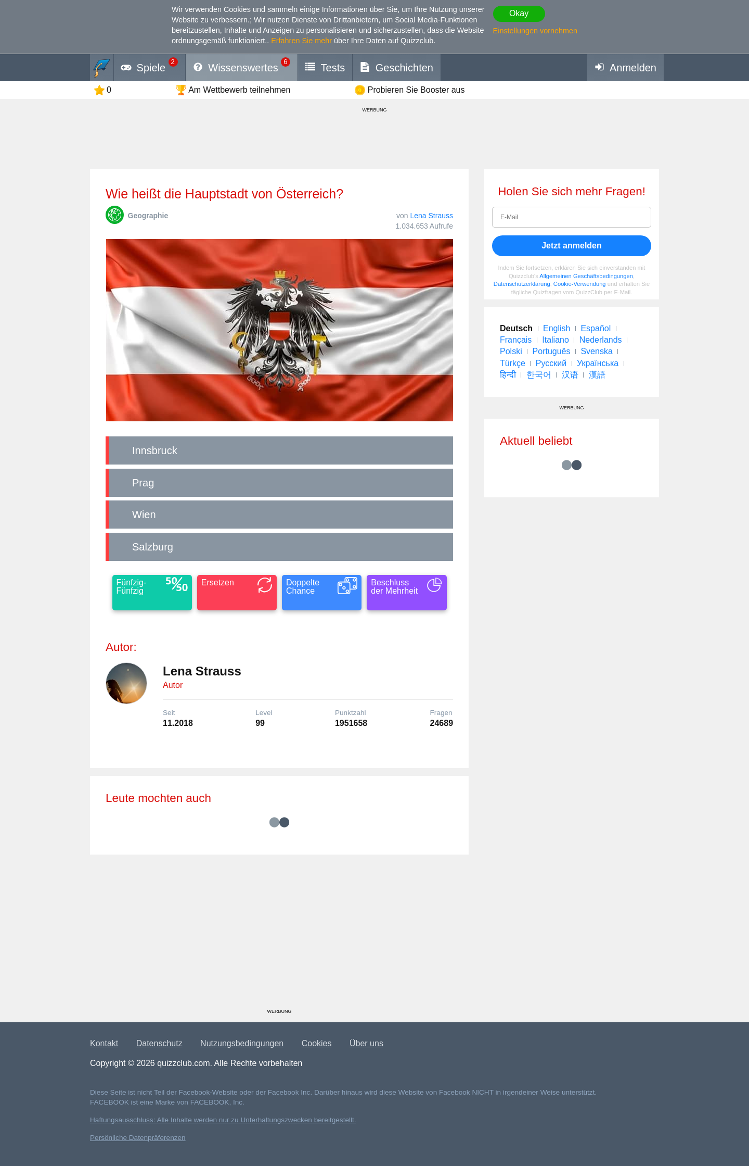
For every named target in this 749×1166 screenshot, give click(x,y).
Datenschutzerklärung (522, 284)
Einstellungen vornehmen (535, 31)
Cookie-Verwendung (579, 284)
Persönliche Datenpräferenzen (138, 1138)
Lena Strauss (432, 215)
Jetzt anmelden (571, 245)
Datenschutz (159, 1043)
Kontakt (104, 1043)
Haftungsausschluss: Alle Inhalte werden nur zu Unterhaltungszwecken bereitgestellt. (223, 1120)
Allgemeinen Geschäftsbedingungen (586, 276)
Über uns (366, 1043)
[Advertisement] (279, 935)
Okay (518, 13)
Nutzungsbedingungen (241, 1043)
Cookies (317, 1043)
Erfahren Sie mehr (301, 40)
